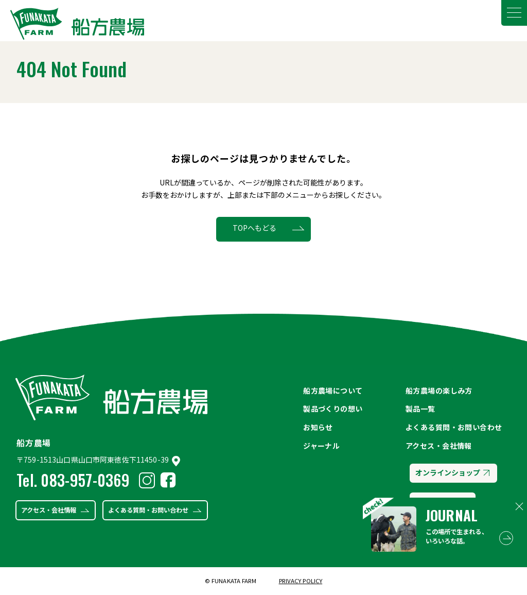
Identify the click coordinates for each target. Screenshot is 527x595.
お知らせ (318, 427)
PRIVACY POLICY (301, 580)
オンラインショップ (452, 472)
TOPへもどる (254, 228)
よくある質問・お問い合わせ (148, 510)
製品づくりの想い (332, 408)
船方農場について (332, 390)
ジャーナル (321, 445)
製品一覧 (420, 408)
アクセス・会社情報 (48, 510)
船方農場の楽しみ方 (439, 390)
